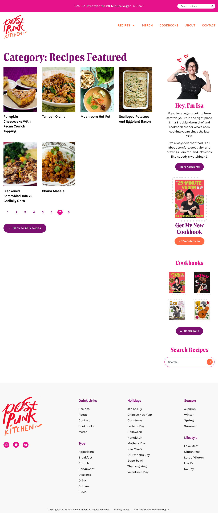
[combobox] (195, 6)
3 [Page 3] (25, 212)
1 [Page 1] (8, 212)
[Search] (212, 6)
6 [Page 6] (51, 212)
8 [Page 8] (69, 212)
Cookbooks (169, 25)
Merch (147, 25)
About (190, 25)
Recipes (126, 25)
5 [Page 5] (43, 212)
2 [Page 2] (17, 212)
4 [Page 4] (34, 212)
